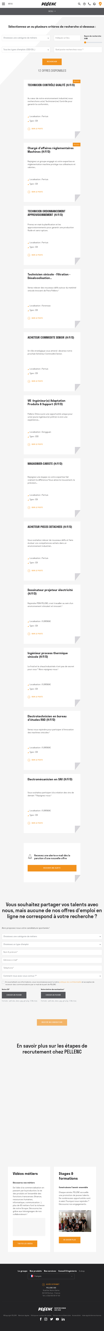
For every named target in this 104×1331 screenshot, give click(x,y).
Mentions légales (23, 1315)
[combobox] (51, 1276)
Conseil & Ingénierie (67, 1271)
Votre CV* (6, 989)
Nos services (50, 1271)
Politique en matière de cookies (41, 1315)
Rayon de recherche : (93, 37)
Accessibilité (76, 1315)
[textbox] (51, 1276)
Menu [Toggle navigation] (51, 11)
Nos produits (36, 1271)
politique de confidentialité (70, 982)
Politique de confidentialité (62, 1315)
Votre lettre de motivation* (52, 989)
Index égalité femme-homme (91, 1315)
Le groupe (22, 1271)
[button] (94, 4)
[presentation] (52, 1011)
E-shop (82, 1271)
